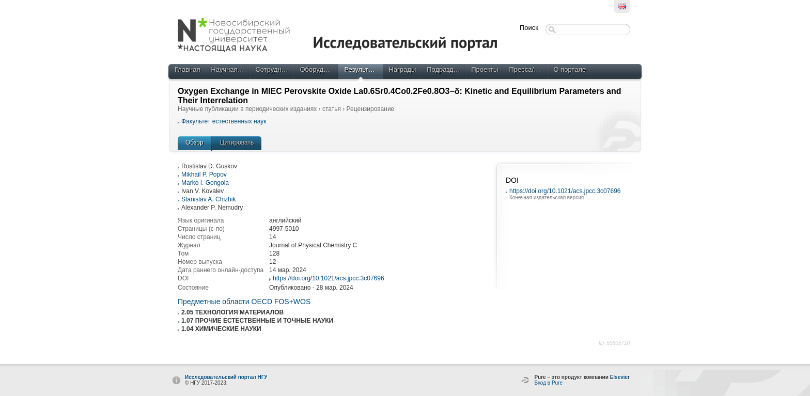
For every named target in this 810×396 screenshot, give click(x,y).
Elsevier (620, 377)
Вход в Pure (548, 383)
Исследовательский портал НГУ (226, 377)
